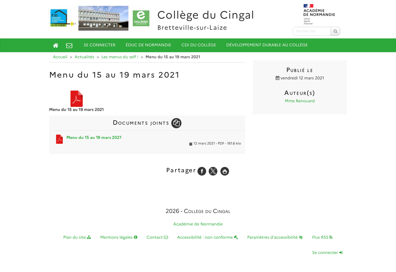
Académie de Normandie (198, 224)
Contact (157, 237)
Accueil (60, 57)
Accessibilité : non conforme (207, 237)
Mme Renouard (300, 101)
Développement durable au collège (267, 45)
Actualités (84, 57)
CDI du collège (198, 45)
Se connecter (100, 45)
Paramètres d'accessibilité (275, 237)
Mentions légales (118, 237)
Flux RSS (322, 237)
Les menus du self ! (120, 57)
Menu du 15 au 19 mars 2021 (93, 137)
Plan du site (77, 237)
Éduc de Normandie (148, 45)
